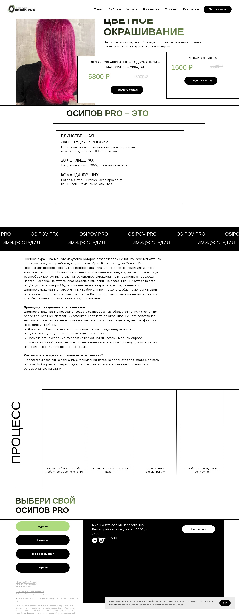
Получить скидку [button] (127, 89)
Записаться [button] (198, 529)
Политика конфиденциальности (30, 591)
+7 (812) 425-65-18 (104, 538)
